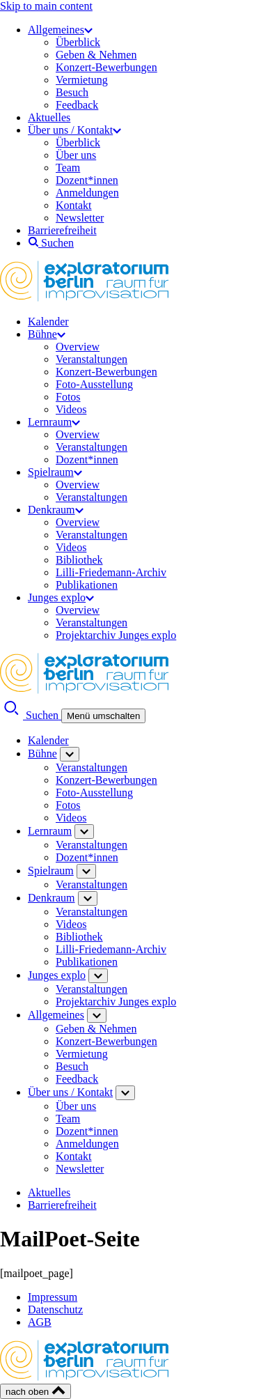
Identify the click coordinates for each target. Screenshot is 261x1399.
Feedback (77, 105)
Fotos (68, 397)
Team (68, 167)
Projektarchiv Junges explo (116, 635)
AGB (40, 1322)
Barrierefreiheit (62, 230)
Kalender (48, 321)
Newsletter (80, 218)
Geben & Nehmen (96, 55)
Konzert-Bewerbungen (106, 67)
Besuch (72, 92)
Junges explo (61, 597)
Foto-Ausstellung (94, 384)
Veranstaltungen (91, 359)
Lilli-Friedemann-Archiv (111, 572)
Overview (78, 347)
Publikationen (87, 585)
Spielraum (55, 472)
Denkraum (56, 510)
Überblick (78, 42)
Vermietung (82, 80)
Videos (71, 409)
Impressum (52, 1297)
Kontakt (74, 205)
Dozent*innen (87, 180)
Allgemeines (60, 30)
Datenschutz (55, 1309)
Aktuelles (49, 117)
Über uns (76, 155)
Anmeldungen (87, 193)
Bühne (46, 334)
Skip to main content (46, 6)
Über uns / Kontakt (74, 130)
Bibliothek (79, 560)
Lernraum (54, 422)
